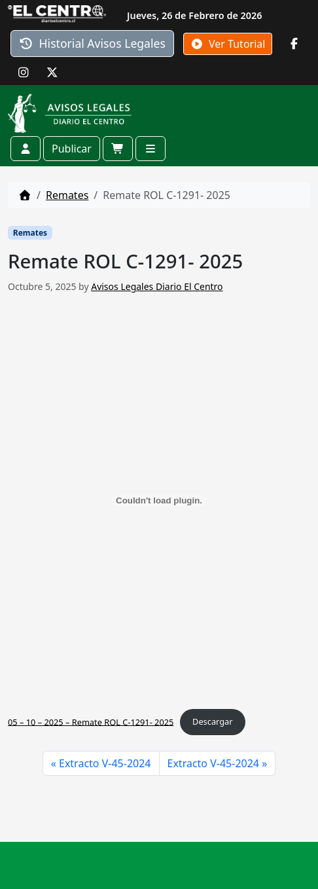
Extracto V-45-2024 (105, 763)
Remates (67, 195)
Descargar (212, 721)
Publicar (72, 148)
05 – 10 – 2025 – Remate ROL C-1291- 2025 (90, 721)
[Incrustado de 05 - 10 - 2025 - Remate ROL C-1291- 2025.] (159, 500)
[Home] (24, 195)
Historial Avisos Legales (92, 43)
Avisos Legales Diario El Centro (156, 286)
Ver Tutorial (228, 44)
